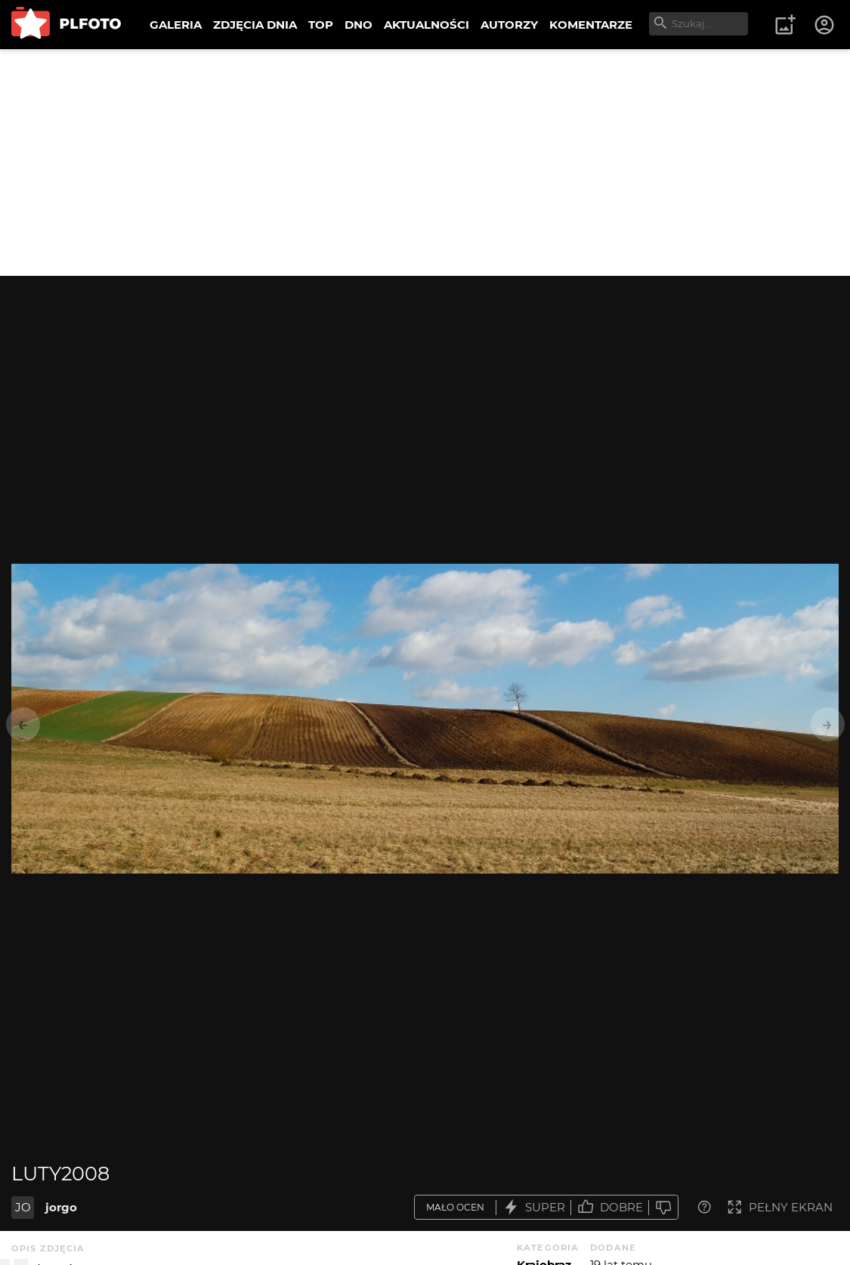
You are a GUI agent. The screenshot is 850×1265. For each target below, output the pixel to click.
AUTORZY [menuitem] (509, 24)
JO (23, 1207)
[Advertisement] (425, 162)
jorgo (61, 1207)
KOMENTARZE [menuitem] (590, 24)
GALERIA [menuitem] (176, 24)
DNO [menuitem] (358, 24)
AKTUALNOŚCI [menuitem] (426, 24)
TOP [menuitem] (320, 24)
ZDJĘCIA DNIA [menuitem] (255, 24)
